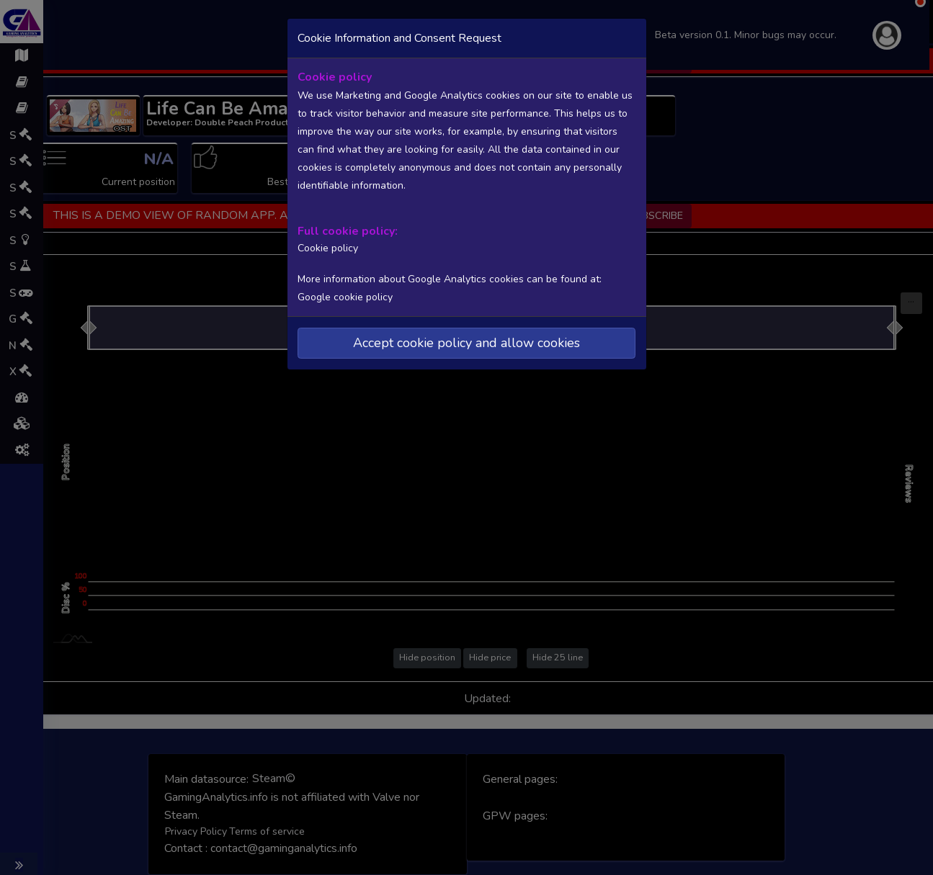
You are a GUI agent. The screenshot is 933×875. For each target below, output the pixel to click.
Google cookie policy (345, 295)
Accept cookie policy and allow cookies (466, 341)
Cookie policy (326, 247)
